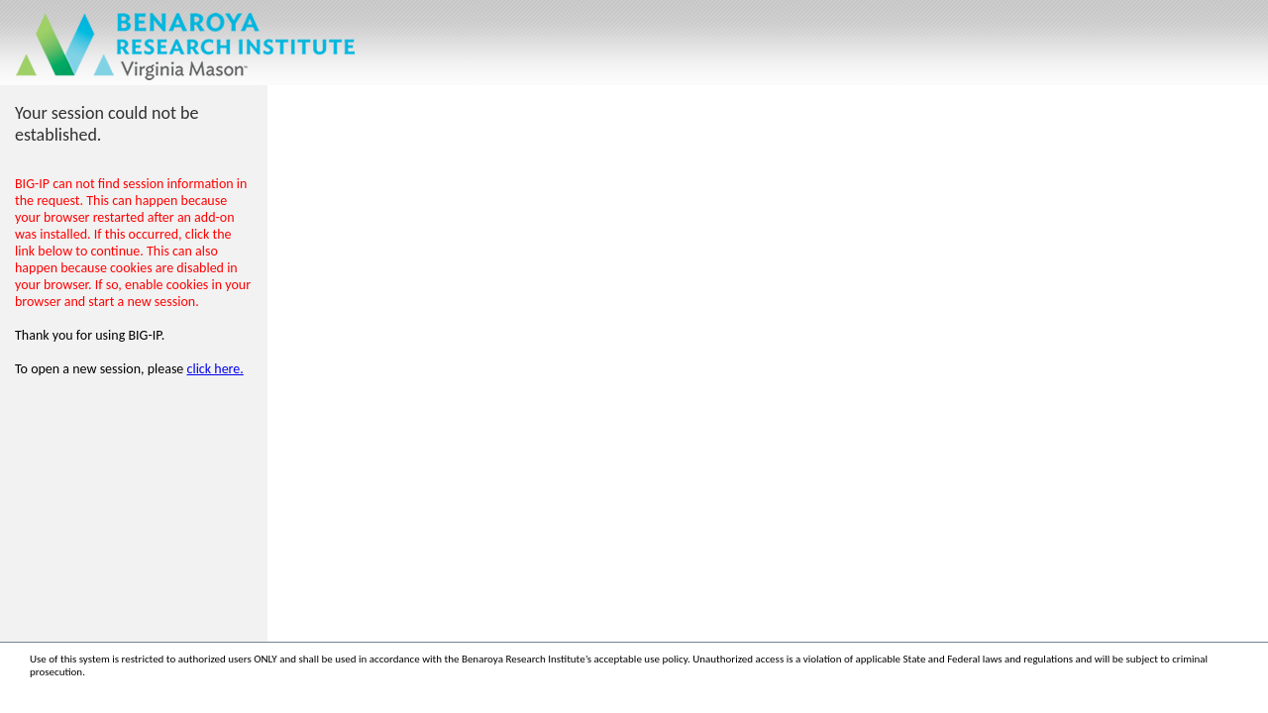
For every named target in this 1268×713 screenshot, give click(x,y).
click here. (215, 368)
